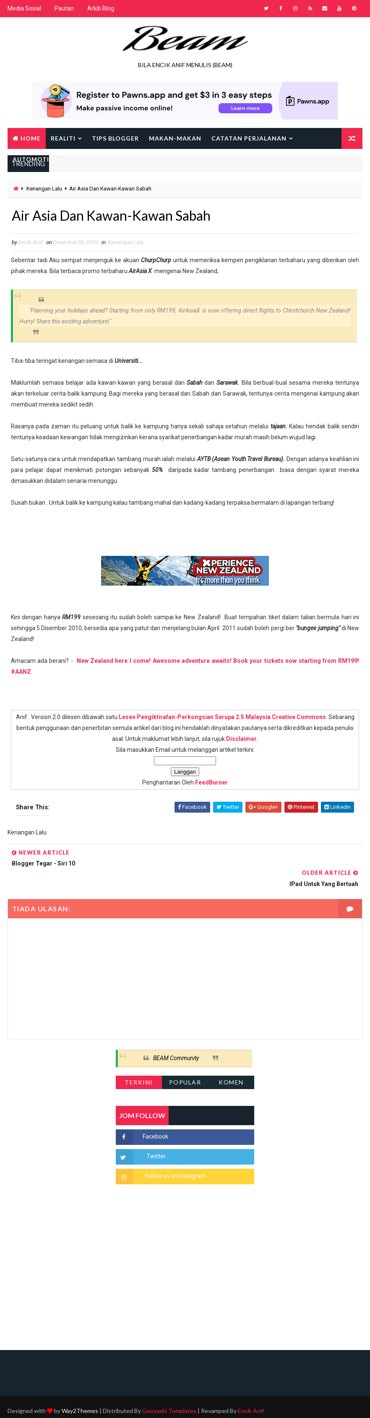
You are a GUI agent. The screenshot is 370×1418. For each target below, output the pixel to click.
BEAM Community (176, 1037)
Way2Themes (80, 1390)
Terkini (139, 1061)
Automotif (33, 159)
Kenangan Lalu (44, 188)
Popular (185, 1061)
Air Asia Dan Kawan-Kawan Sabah (111, 215)
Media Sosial (24, 8)
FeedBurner (211, 782)
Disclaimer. (242, 738)
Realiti (63, 138)
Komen (231, 1061)
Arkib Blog (100, 8)
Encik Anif (251, 1390)
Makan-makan (175, 138)
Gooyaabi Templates (169, 1390)
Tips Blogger (115, 138)
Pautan (64, 8)
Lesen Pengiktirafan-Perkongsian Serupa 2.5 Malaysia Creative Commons (222, 717)
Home (31, 138)
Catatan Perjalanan (249, 138)
